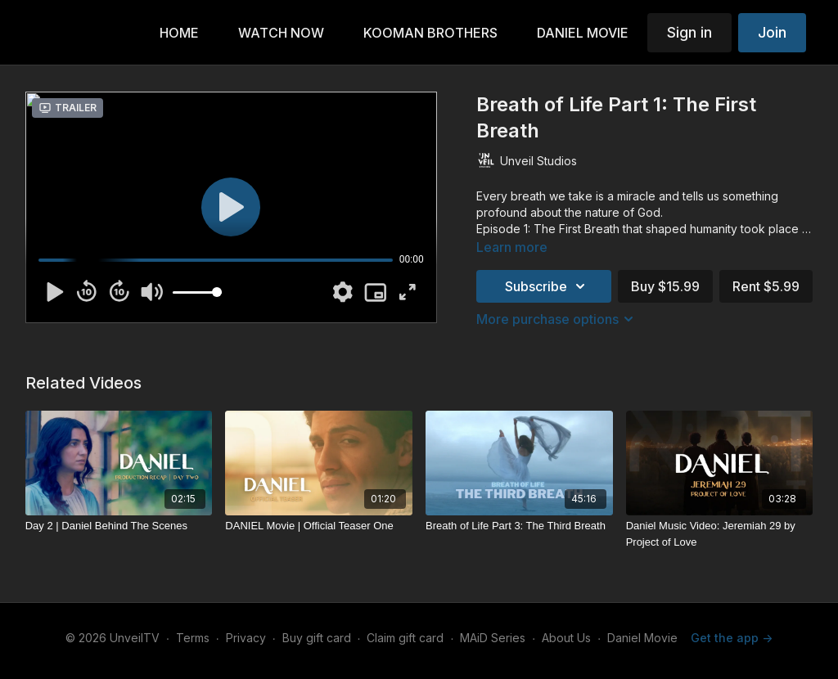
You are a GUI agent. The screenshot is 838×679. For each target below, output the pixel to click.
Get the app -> (732, 638)
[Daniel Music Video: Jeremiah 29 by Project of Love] (719, 534)
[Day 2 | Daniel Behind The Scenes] (119, 526)
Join (772, 32)
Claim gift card (405, 638)
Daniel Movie (642, 638)
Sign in (689, 32)
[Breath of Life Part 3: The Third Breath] (519, 526)
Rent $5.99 (766, 286)
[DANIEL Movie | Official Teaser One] (318, 526)
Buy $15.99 (665, 286)
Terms (193, 638)
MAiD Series (492, 638)
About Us (566, 638)
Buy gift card (316, 638)
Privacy (246, 638)
